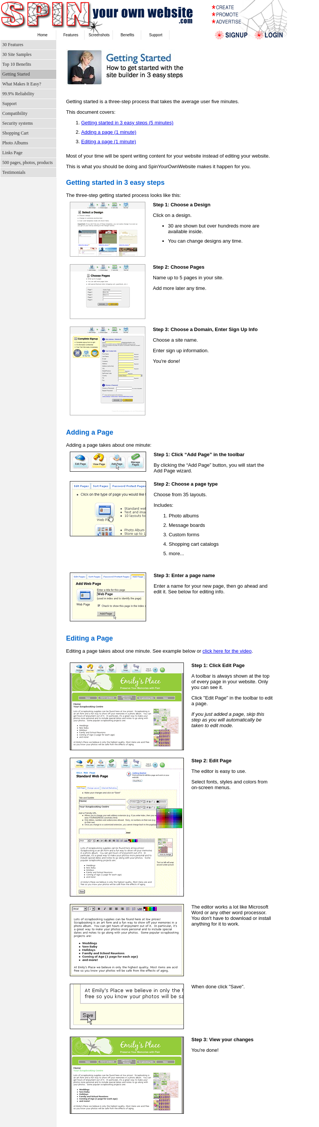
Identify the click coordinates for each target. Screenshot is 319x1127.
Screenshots (99, 35)
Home (42, 35)
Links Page (12, 152)
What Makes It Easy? (21, 84)
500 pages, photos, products (27, 162)
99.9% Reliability (18, 93)
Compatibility (15, 113)
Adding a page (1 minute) (108, 132)
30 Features (12, 44)
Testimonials (13, 172)
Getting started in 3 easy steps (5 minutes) (127, 122)
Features (70, 35)
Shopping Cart (15, 133)
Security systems (17, 123)
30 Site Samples (16, 54)
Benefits (127, 35)
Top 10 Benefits (16, 64)
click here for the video (226, 651)
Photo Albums (15, 143)
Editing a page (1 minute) (108, 141)
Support (155, 35)
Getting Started (16, 74)
